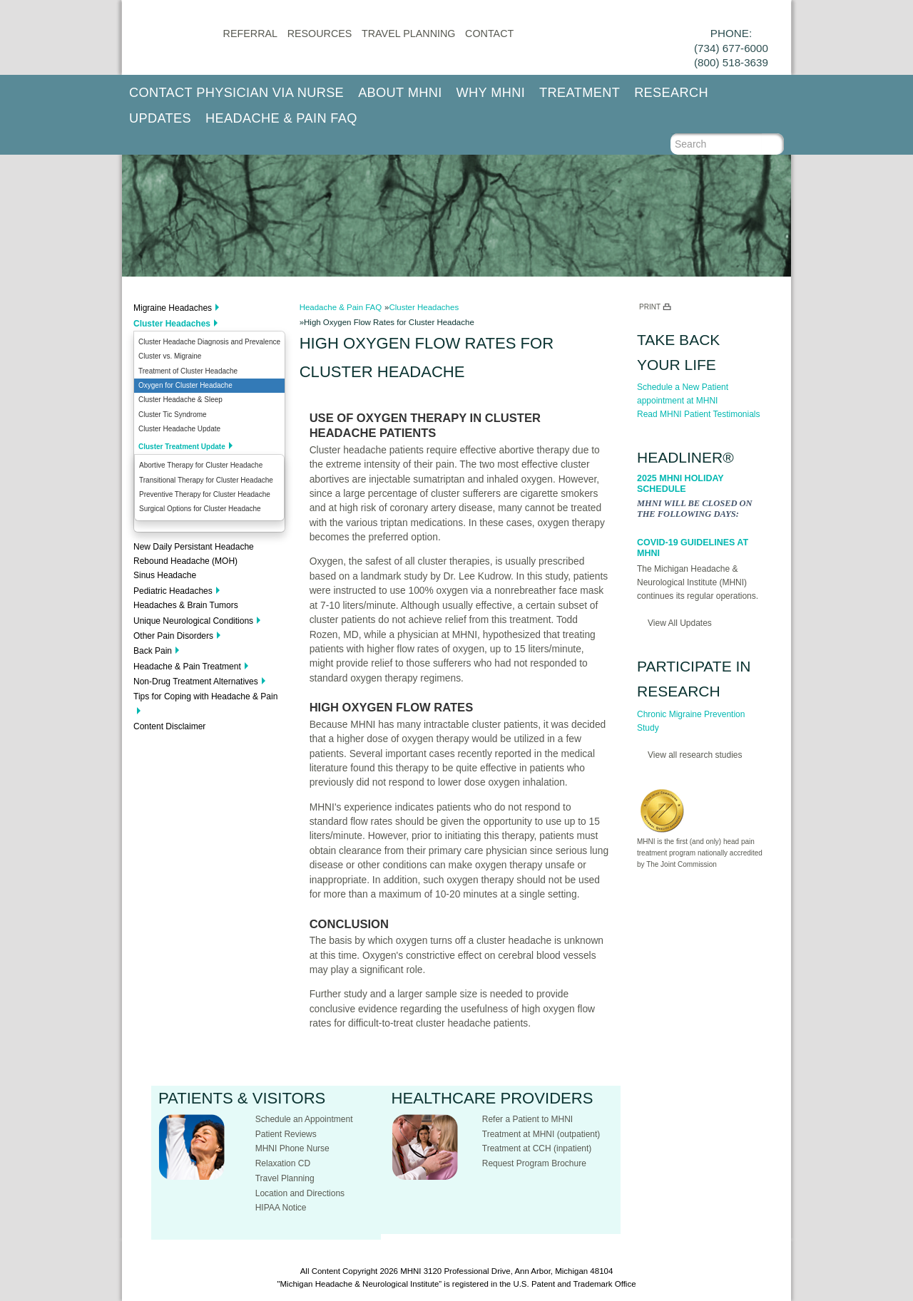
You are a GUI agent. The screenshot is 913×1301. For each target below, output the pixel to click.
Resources (319, 33)
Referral (250, 33)
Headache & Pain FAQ (281, 118)
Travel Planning (408, 33)
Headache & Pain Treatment (187, 667)
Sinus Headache (164, 575)
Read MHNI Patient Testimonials (698, 414)
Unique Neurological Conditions (193, 621)
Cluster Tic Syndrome (172, 414)
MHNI (410, 1271)
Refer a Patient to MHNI (527, 1119)
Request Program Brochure (534, 1163)
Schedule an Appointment (304, 1119)
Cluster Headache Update (179, 429)
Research (671, 93)
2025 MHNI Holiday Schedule (680, 483)
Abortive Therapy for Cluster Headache (200, 465)
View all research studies (695, 755)
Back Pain (152, 651)
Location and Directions (300, 1193)
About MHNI (400, 93)
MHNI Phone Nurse (292, 1148)
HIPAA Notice (281, 1208)
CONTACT (489, 33)
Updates (160, 118)
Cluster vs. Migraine (169, 356)
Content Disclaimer (169, 726)
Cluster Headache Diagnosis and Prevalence (209, 342)
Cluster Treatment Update (181, 447)
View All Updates (680, 623)
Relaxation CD (282, 1163)
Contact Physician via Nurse (236, 93)
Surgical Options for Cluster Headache (200, 509)
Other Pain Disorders (173, 636)
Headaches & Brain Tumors (185, 605)
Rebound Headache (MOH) (185, 561)
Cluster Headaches (171, 324)
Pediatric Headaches (173, 591)
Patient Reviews (286, 1134)
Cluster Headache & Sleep (180, 399)
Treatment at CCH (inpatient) (537, 1148)
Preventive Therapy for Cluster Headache (204, 494)
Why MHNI (491, 93)
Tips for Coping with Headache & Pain (205, 696)
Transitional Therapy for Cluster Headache (206, 480)
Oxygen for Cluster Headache (185, 385)
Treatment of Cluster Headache (188, 371)
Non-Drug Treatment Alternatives (195, 682)
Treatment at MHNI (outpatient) (541, 1134)
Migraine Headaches (172, 308)
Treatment (579, 93)
